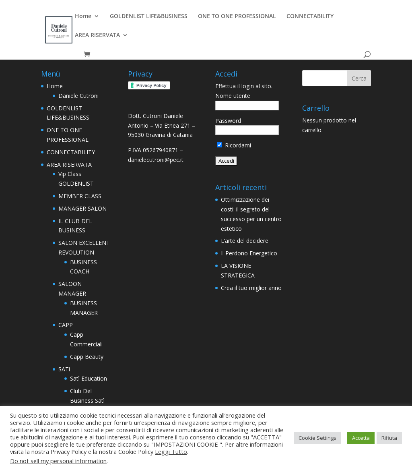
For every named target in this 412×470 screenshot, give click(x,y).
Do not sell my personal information (58, 461)
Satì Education (88, 378)
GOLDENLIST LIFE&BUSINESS (148, 16)
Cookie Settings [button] (317, 437)
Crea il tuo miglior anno (251, 288)
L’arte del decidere (244, 240)
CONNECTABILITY (310, 16)
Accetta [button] (361, 437)
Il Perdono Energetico (249, 253)
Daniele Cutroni (78, 95)
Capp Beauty (86, 356)
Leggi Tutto (171, 451)
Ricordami (234, 145)
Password (228, 120)
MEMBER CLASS (79, 196)
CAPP (65, 325)
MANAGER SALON (82, 208)
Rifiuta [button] (389, 437)
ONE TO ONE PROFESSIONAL (237, 16)
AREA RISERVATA (97, 35)
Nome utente (232, 95)
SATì (64, 369)
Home (83, 16)
